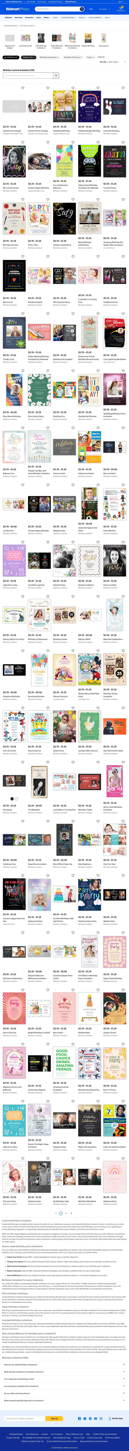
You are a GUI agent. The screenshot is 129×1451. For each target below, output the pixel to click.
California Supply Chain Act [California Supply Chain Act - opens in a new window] (32, 1441)
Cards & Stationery (68, 17)
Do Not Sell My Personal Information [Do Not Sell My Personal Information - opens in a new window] (62, 1441)
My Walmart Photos (56, 2)
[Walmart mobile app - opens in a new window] (115, 1418)
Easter (38, 17)
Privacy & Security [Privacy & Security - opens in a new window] (94, 1438)
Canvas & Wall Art (95, 17)
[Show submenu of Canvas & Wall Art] (102, 17)
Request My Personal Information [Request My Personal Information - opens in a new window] (94, 1441)
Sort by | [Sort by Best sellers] (103, 62)
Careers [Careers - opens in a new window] (45, 1434)
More (107, 17)
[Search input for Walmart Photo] (57, 9)
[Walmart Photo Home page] (17, 9)
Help (91, 9)
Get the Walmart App (61, 1438)
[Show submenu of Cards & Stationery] (76, 17)
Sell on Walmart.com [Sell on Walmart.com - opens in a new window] (74, 1434)
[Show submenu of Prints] (58, 17)
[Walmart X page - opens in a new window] (84, 1418)
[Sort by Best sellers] (117, 62)
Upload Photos (70, 2)
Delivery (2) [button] (29, 57)
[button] (14, 88)
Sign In (120, 2)
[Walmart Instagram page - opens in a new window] (100, 1418)
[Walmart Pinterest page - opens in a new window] (90, 1418)
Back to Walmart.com (13, 2)
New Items (18, 17)
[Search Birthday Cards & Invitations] (28, 75)
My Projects (42, 2)
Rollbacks (8, 17)
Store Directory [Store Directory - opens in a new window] (32, 1434)
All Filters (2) (10, 57)
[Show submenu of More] (110, 17)
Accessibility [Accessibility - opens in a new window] (27, 1438)
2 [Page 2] (65, 1213)
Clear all (101, 57)
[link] (10, 40)
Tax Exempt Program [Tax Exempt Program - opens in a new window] (41, 1438)
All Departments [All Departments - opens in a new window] (16, 1434)
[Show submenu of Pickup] (50, 17)
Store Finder (31, 2)
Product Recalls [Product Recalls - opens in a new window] (13, 1438)
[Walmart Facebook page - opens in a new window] (79, 1418)
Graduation (29, 17)
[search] (56, 75)
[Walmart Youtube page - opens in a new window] (95, 1418)
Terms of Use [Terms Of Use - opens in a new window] (78, 1438)
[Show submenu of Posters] (85, 17)
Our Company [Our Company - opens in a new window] (57, 1434)
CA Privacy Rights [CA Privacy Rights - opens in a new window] (112, 1438)
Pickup (46, 17)
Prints (55, 17)
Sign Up (54, 1418)
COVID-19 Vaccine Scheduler (105, 1434)
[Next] (71, 1213)
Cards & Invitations (11, 26)
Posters (82, 17)
